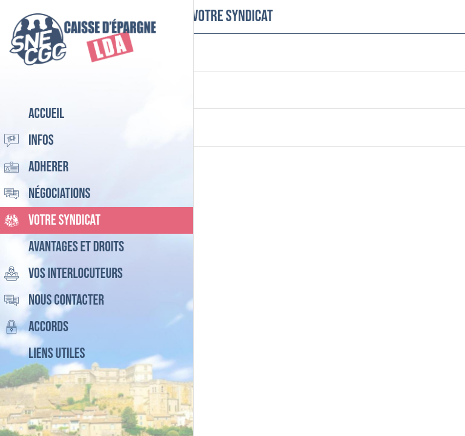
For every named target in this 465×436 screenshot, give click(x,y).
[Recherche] (416, 16)
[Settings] (448, 16)
